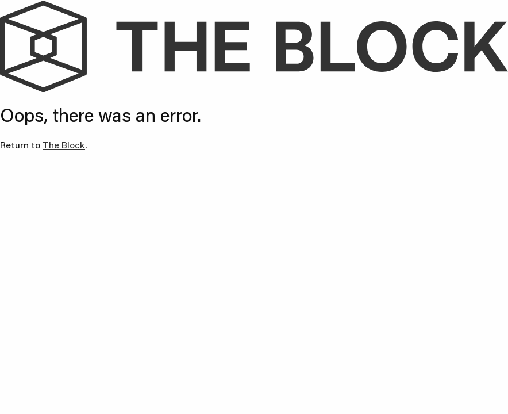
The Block (64, 145)
